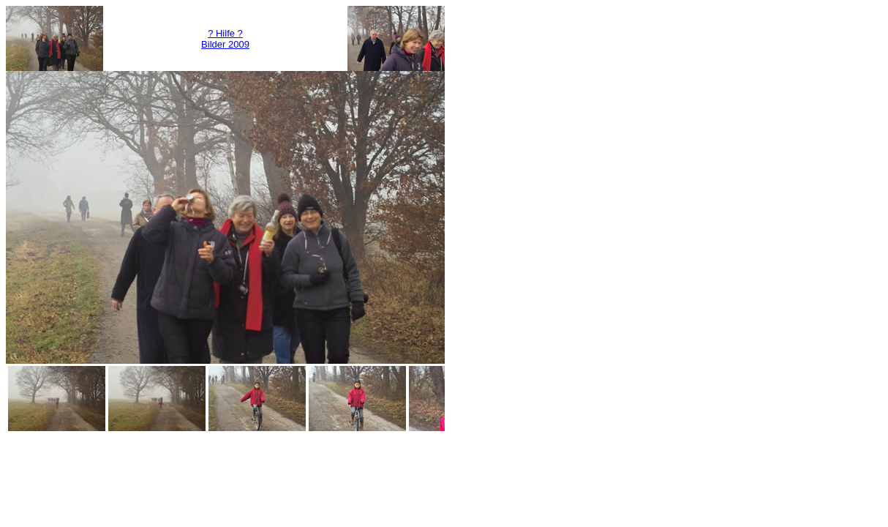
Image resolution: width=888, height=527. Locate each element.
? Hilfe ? (225, 33)
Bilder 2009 (225, 44)
